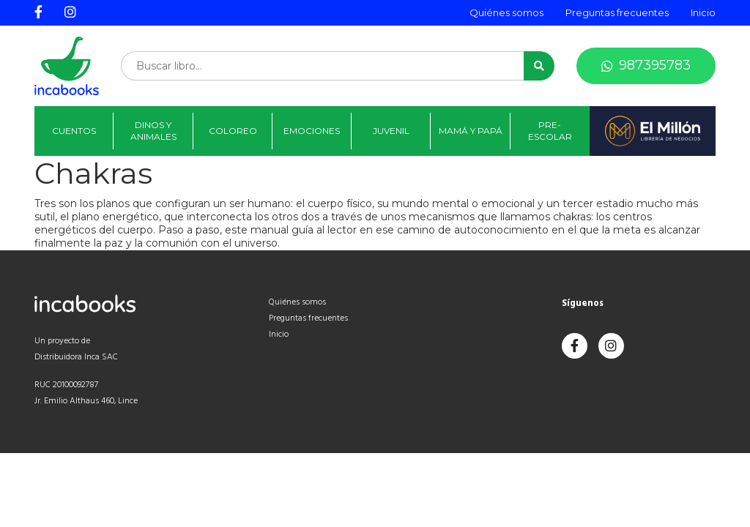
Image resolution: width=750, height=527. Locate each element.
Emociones (311, 130)
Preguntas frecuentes (617, 12)
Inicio (703, 12)
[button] (539, 66)
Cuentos (74, 130)
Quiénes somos (506, 12)
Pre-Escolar (550, 130)
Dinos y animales (153, 130)
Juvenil (391, 130)
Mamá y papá (470, 130)
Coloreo (233, 130)
